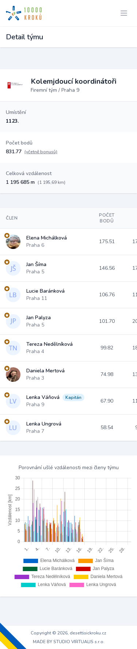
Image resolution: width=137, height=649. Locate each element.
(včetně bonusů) (40, 152)
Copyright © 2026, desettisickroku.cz (68, 633)
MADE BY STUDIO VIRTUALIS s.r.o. (68, 642)
